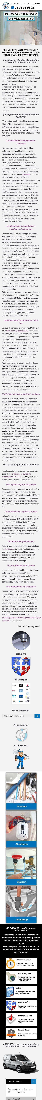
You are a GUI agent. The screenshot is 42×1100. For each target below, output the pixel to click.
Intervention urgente (15, 1081)
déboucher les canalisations (17, 331)
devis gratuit (9, 549)
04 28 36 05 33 (24, 7)
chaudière (27, 174)
